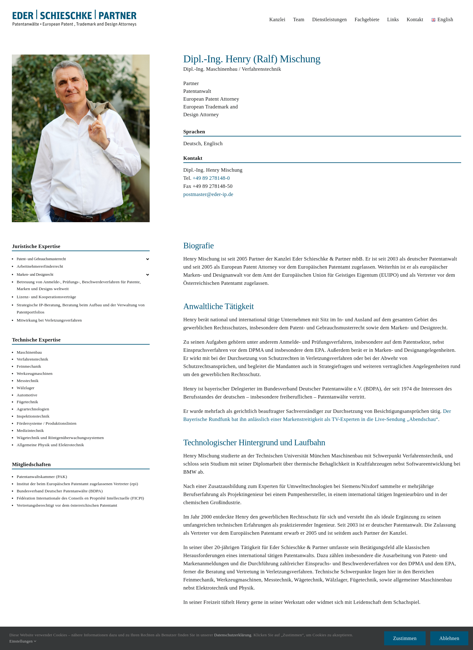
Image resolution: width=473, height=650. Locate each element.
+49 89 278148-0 (211, 178)
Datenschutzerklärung (232, 635)
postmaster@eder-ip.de (208, 194)
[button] (83, 259)
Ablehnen (449, 638)
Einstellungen (22, 641)
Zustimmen (405, 638)
